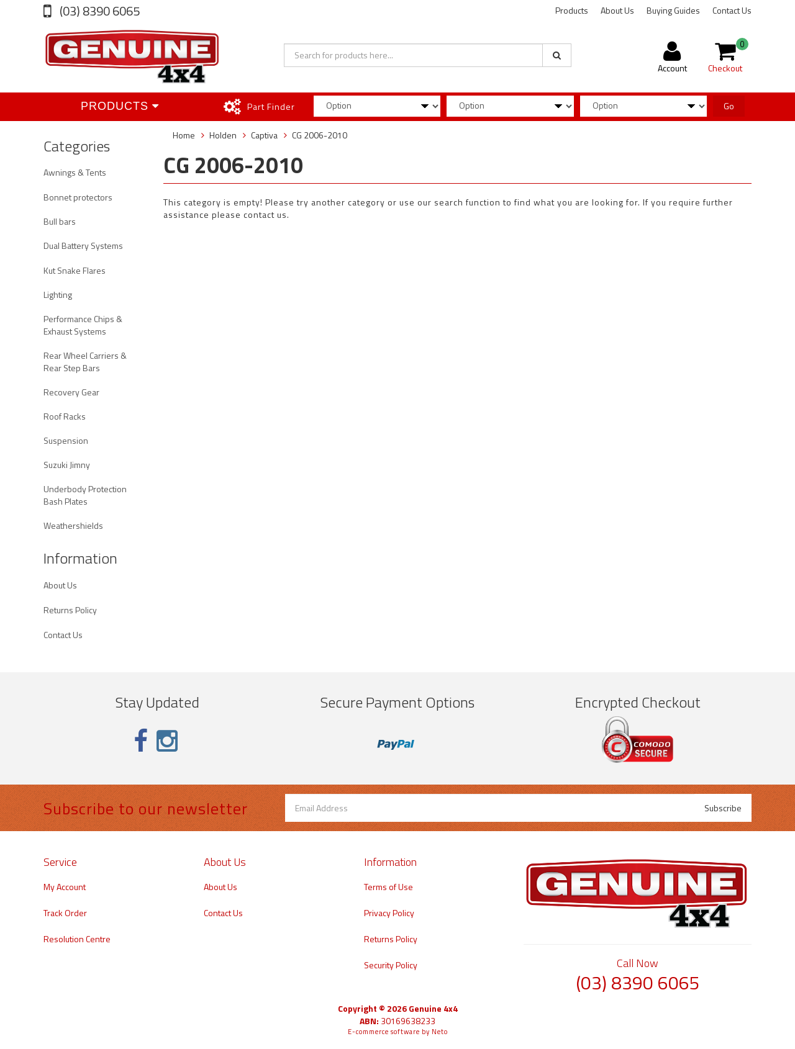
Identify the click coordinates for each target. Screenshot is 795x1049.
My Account (64, 886)
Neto (440, 1032)
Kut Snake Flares (74, 270)
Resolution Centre (77, 938)
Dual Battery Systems (83, 245)
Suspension (65, 440)
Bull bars (59, 221)
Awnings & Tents (74, 172)
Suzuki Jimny (66, 464)
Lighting (57, 294)
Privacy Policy (389, 912)
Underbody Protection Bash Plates (85, 495)
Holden (223, 135)
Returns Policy (70, 609)
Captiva (264, 135)
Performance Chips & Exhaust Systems (82, 325)
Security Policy (390, 964)
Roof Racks (64, 416)
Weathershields (73, 525)
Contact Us (732, 10)
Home (184, 135)
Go (729, 105)
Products (571, 10)
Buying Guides (673, 10)
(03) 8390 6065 (98, 10)
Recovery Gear (71, 391)
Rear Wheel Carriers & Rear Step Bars (85, 361)
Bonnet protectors (77, 197)
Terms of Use (388, 886)
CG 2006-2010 (319, 135)
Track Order (65, 912)
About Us (617, 10)
